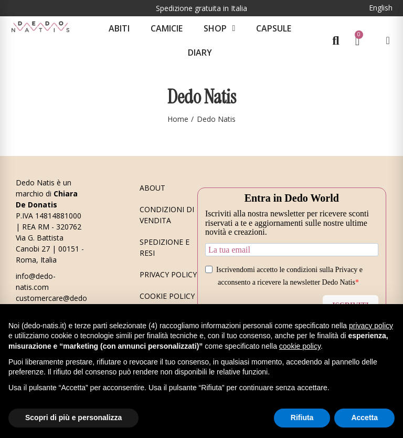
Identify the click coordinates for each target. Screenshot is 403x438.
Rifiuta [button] (302, 417)
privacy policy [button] (371, 325)
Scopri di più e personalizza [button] (73, 417)
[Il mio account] (387, 40)
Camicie (167, 28)
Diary (200, 52)
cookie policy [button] (300, 346)
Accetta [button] (364, 417)
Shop (219, 28)
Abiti (119, 28)
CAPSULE (273, 28)
